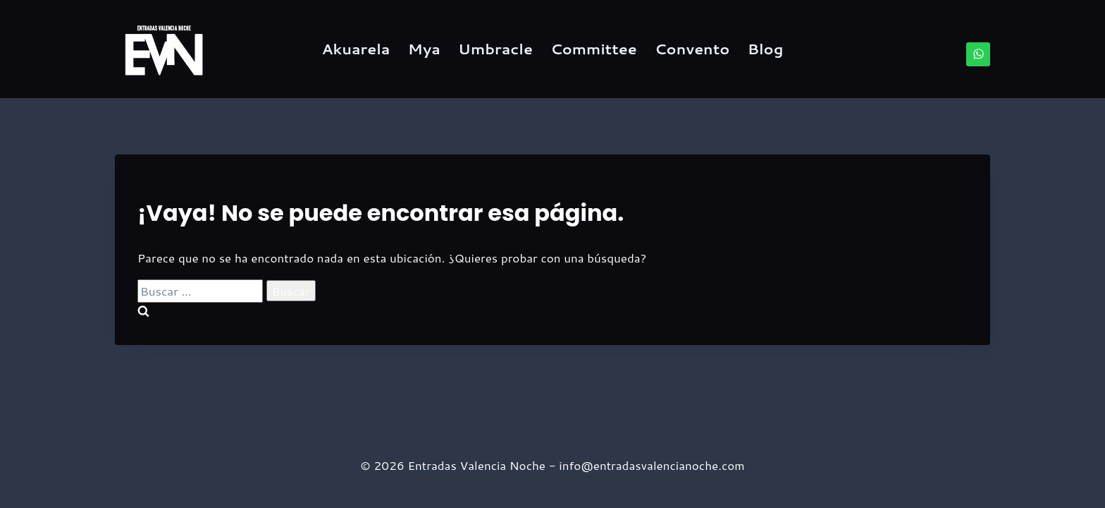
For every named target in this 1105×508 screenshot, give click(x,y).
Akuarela (356, 48)
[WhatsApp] (978, 54)
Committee (593, 48)
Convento (692, 48)
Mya (424, 48)
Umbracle (495, 48)
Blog (766, 48)
